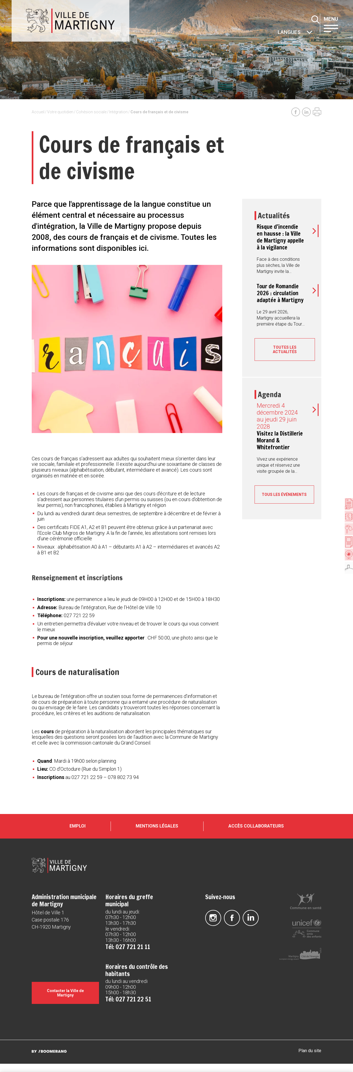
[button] (336, 28)
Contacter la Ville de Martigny (65, 1001)
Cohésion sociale (91, 112)
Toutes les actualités (285, 349)
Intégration (118, 112)
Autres (278, 32)
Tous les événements (285, 496)
